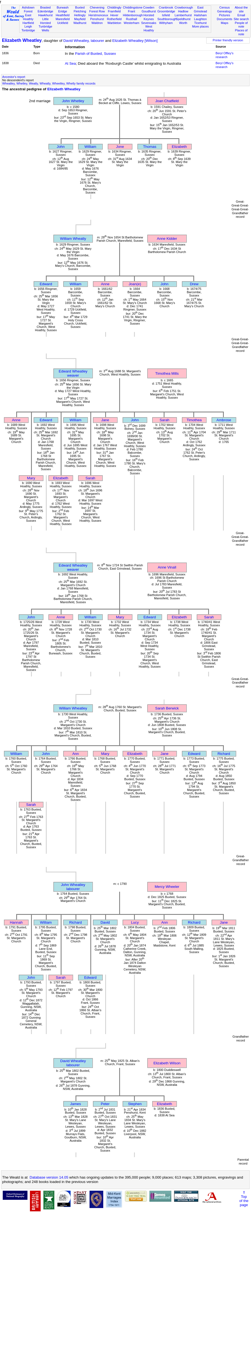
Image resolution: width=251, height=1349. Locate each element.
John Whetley (73, 101)
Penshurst (97, 19)
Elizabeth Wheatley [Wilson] (135, 41)
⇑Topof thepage (243, 1198)
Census (224, 7)
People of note (241, 24)
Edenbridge (45, 11)
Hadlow (183, 11)
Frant (131, 11)
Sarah (164, 420)
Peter (105, 1104)
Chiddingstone (133, 7)
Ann (75, 754)
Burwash (62, 7)
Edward (46, 284)
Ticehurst (200, 23)
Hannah (16, 922)
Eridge (62, 11)
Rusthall (131, 19)
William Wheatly (73, 238)
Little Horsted (45, 21)
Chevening (97, 7)
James (75, 1104)
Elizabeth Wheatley (22, 40)
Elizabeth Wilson (167, 1063)
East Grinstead (200, 9)
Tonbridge (28, 30)
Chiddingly (114, 7)
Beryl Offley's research (224, 55)
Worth (183, 23)
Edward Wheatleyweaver (73, 373)
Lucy (135, 922)
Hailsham (200, 15)
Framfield (114, 11)
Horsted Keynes (148, 17)
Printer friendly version (228, 40)
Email (241, 15)
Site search (241, 19)
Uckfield (62, 23)
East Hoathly (28, 17)
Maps (224, 23)
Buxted (80, 7)
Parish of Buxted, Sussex (95, 53)
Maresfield (62, 19)
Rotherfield (114, 19)
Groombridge (166, 11)
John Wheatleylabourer (73, 887)
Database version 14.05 (49, 1177)
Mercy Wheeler (167, 887)
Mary (31, 478)
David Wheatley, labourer (83, 41)
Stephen (135, 1104)
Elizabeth (179, 147)
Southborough (167, 19)
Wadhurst (79, 23)
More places (200, 26)
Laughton (200, 19)
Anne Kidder (167, 238)
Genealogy (224, 11)
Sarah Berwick (167, 708)
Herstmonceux (98, 15)
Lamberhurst (183, 15)
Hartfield (28, 23)
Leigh (28, 26)
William (90, 147)
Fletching (80, 11)
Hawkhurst (45, 15)
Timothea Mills (167, 373)
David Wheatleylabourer (73, 1063)
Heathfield (62, 15)
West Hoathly (149, 28)
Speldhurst (183, 19)
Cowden (148, 7)
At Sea (70, 63)
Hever (114, 15)
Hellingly (80, 15)
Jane (105, 420)
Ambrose (223, 420)
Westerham (132, 23)
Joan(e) (135, 284)
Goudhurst (149, 11)
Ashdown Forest (28, 9)
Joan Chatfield (167, 101)
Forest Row (97, 11)
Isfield (166, 15)
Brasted (45, 7)
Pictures (224, 15)
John (61, 147)
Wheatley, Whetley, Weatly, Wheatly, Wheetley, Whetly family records (49, 83)
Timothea (194, 420)
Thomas (149, 147)
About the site (241, 9)
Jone (120, 147)
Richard (223, 754)
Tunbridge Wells (45, 28)
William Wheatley (73, 708)
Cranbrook (166, 7)
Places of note (241, 32)
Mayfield (79, 19)
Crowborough (184, 7)
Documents (224, 19)
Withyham (166, 23)
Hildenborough (133, 15)
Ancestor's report (13, 76)
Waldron (97, 23)
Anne (105, 284)
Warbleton (114, 23)
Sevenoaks (148, 23)
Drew (194, 284)
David (105, 922)
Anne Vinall (167, 567)
